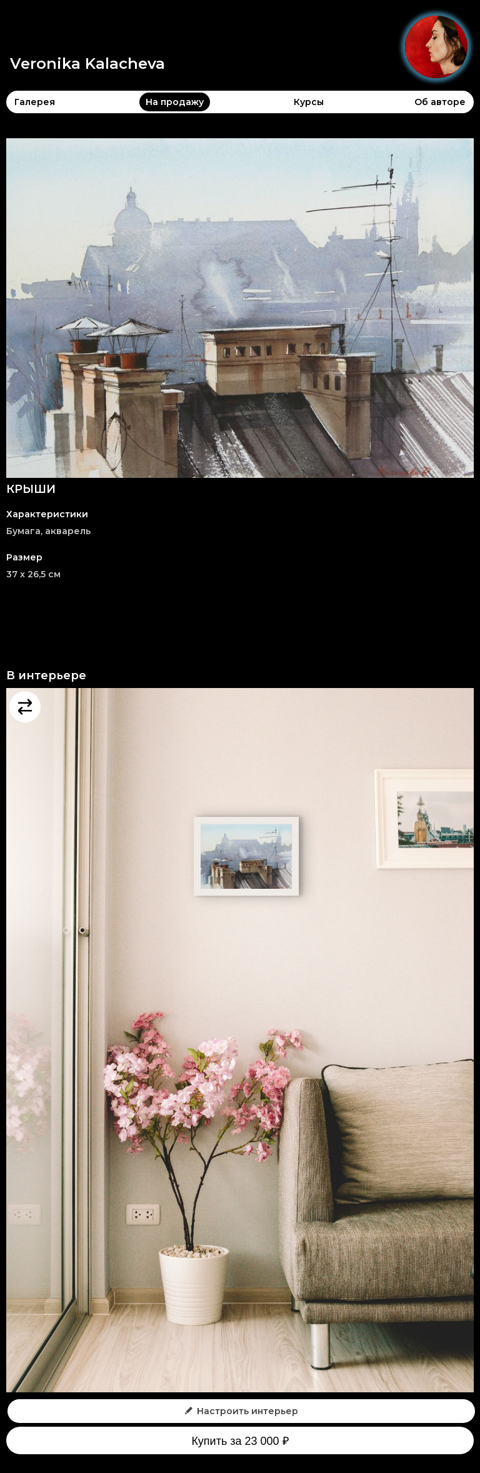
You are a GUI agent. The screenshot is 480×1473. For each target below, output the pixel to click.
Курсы (309, 102)
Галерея (34, 102)
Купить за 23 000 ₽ (239, 1441)
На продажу (175, 102)
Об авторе (440, 102)
